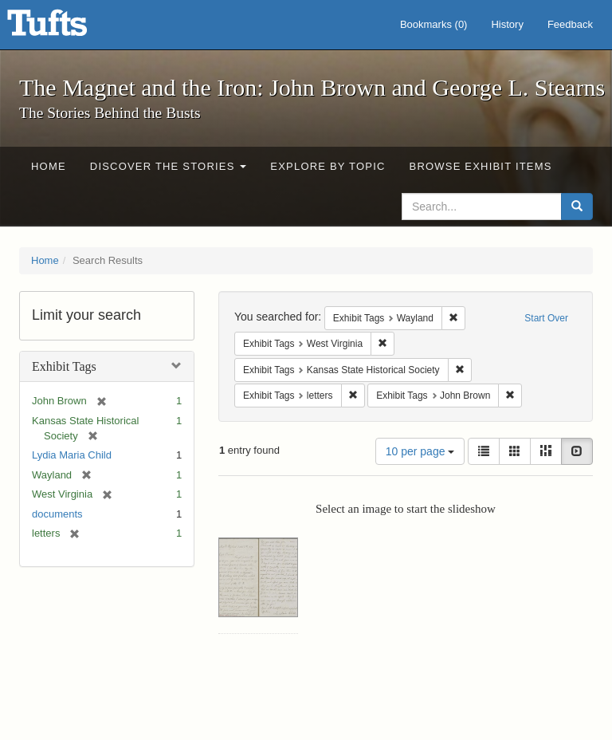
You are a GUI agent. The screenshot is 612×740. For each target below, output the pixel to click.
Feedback (570, 24)
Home (48, 166)
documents (57, 514)
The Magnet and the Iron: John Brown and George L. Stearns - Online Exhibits (67, 28)
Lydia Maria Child (72, 455)
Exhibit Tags (64, 366)
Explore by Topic (327, 166)
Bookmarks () (434, 24)
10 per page (420, 451)
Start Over (546, 318)
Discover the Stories (168, 166)
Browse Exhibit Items (481, 166)
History (507, 24)
